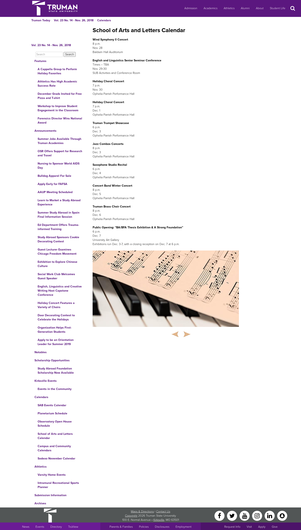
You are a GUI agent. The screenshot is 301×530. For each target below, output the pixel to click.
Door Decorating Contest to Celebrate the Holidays (56, 317)
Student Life (277, 8)
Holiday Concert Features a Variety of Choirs (56, 305)
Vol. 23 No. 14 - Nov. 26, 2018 (73, 20)
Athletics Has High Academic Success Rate (57, 83)
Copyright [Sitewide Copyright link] (131, 515)
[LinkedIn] (270, 515)
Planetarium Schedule (52, 413)
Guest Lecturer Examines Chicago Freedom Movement (57, 252)
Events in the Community (54, 389)
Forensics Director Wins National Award (60, 120)
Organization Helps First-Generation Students (54, 330)
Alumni (245, 8)
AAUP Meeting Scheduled (55, 192)
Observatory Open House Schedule (55, 424)
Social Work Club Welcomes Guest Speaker (56, 276)
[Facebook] (220, 515)
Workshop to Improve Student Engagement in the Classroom (58, 108)
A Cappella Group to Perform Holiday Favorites (57, 71)
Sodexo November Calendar (56, 458)
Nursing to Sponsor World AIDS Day (58, 165)
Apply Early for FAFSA (52, 184)
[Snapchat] (282, 515)
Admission (190, 8)
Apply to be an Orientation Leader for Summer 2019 (56, 342)
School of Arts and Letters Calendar (55, 436)
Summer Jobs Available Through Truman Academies (59, 141)
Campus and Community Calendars (54, 448)
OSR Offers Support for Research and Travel (60, 153)
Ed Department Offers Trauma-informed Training (58, 227)
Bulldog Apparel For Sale (54, 176)
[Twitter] (232, 515)
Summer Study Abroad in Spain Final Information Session (58, 215)
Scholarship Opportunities (52, 360)
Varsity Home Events (52, 475)
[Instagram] (257, 515)
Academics (210, 8)
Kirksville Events (45, 381)
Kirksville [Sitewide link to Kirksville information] (158, 520)
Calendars (104, 20)
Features (40, 61)
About (260, 8)
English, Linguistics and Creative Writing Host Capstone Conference (60, 291)
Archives (40, 503)
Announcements (45, 131)
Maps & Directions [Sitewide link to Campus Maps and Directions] (142, 511)
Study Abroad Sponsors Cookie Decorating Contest (58, 239)
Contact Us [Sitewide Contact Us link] (163, 511)
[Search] (49, 54)
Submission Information (50, 495)
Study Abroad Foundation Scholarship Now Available (56, 370)
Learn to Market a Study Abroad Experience (59, 202)
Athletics (229, 8)
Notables (40, 352)
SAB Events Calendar (52, 405)
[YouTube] (245, 515)
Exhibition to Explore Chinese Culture (57, 264)
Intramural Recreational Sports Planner (58, 485)
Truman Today (40, 20)
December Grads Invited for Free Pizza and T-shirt (60, 96)
